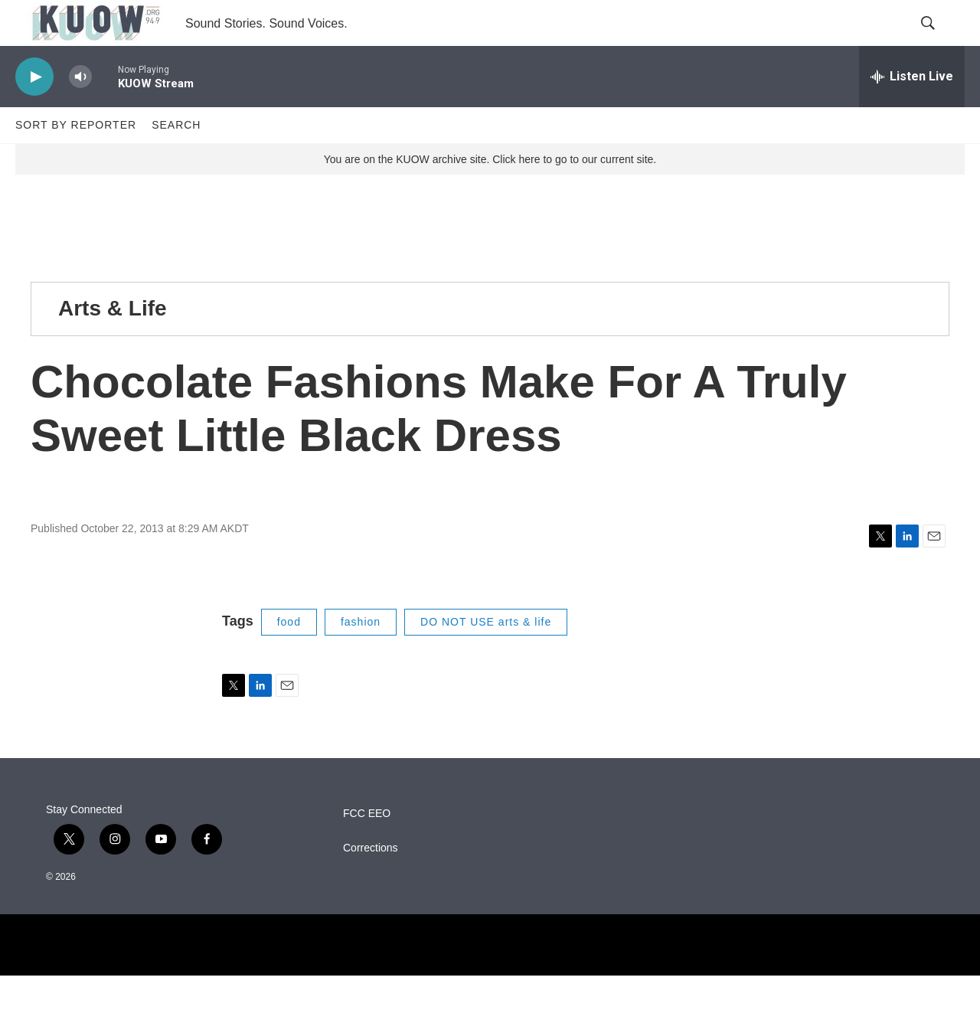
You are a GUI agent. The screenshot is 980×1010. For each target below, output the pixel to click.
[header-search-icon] (940, 40)
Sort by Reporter (75, 159)
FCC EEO (366, 848)
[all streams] (912, 111)
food (289, 656)
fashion (361, 656)
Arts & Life (112, 343)
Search (176, 159)
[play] (34, 111)
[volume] (80, 111)
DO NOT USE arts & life (485, 656)
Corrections (370, 882)
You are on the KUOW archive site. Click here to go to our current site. (490, 194)
